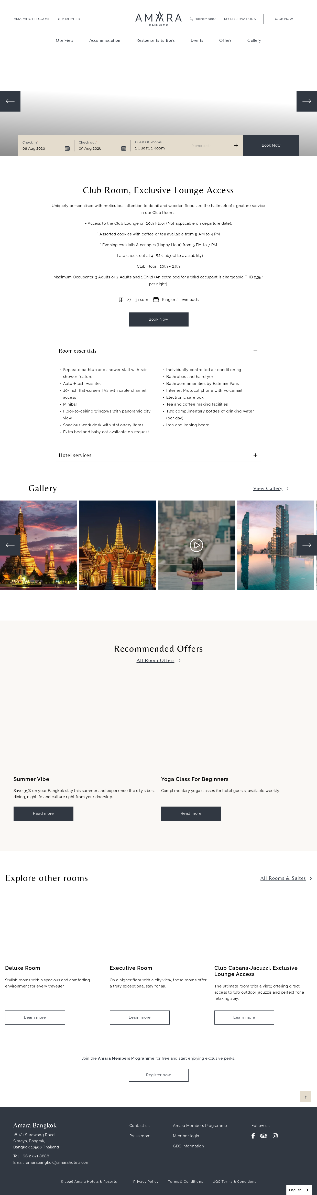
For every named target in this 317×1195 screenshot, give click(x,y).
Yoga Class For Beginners (195, 779)
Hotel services (75, 455)
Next (307, 101)
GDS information (188, 1146)
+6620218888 (205, 19)
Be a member (68, 19)
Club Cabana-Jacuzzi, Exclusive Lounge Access (256, 971)
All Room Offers (155, 660)
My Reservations (240, 19)
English (295, 1190)
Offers (225, 40)
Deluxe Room (22, 968)
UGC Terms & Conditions (235, 1181)
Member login (186, 1135)
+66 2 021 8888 (35, 1156)
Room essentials (78, 350)
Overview (64, 40)
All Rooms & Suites (283, 878)
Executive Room (131, 968)
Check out (87, 142)
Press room (140, 1135)
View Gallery (267, 488)
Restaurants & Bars (155, 40)
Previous (10, 101)
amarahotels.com (31, 19)
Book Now (283, 19)
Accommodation (105, 40)
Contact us (139, 1125)
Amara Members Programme (200, 1125)
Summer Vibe (31, 779)
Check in (30, 142)
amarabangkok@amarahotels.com (58, 1162)
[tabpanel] (39, 545)
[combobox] (299, 1190)
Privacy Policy (146, 1181)
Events (197, 40)
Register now (158, 1075)
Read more (43, 813)
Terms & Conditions (185, 1181)
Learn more (35, 1017)
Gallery (254, 40)
